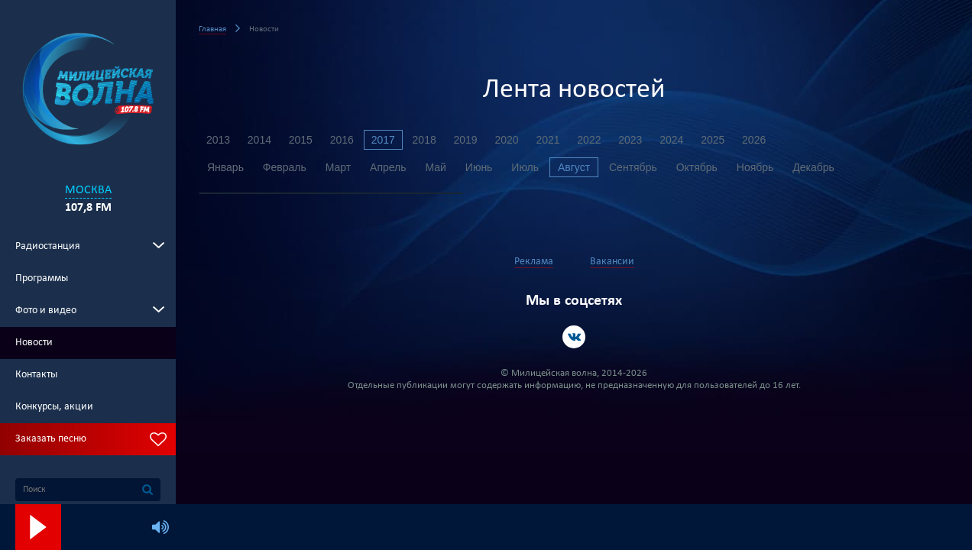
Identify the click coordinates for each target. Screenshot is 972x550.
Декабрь (814, 167)
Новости (34, 342)
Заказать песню (50, 439)
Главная (212, 29)
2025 (713, 140)
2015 (301, 140)
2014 (259, 140)
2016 (342, 140)
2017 (383, 140)
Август (575, 167)
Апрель (388, 167)
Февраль (284, 167)
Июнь (479, 167)
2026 (754, 140)
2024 (672, 140)
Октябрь (697, 167)
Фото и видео (45, 310)
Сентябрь (634, 167)
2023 (631, 140)
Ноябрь (756, 167)
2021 (548, 140)
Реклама (533, 261)
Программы (41, 278)
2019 (466, 140)
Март (339, 167)
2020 (507, 140)
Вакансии (612, 261)
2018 (424, 140)
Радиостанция (47, 246)
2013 (218, 140)
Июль (525, 167)
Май (436, 167)
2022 (589, 140)
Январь (225, 167)
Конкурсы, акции (54, 406)
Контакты (36, 374)
